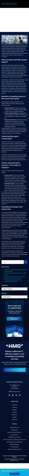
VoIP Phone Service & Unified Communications (14, 439)
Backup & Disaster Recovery (14, 432)
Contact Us (14, 419)
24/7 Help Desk (14, 447)
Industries (14, 409)
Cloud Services (14, 434)
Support (15, 417)
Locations (14, 412)
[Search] (25, 262)
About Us (14, 405)
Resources (14, 414)
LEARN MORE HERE (14, 473)
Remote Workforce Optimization (14, 442)
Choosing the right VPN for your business (15, 276)
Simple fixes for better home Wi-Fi (13, 278)
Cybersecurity (14, 429)
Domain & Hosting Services (14, 449)
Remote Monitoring (14, 444)
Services (14, 407)
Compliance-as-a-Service (14, 437)
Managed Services (14, 427)
